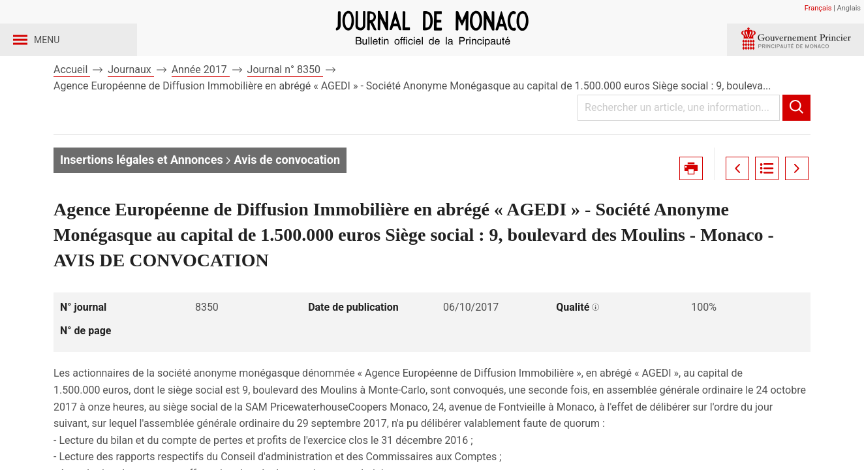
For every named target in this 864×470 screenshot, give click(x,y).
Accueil (72, 103)
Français (818, 8)
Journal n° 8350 (285, 103)
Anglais (849, 8)
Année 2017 (201, 103)
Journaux (130, 103)
